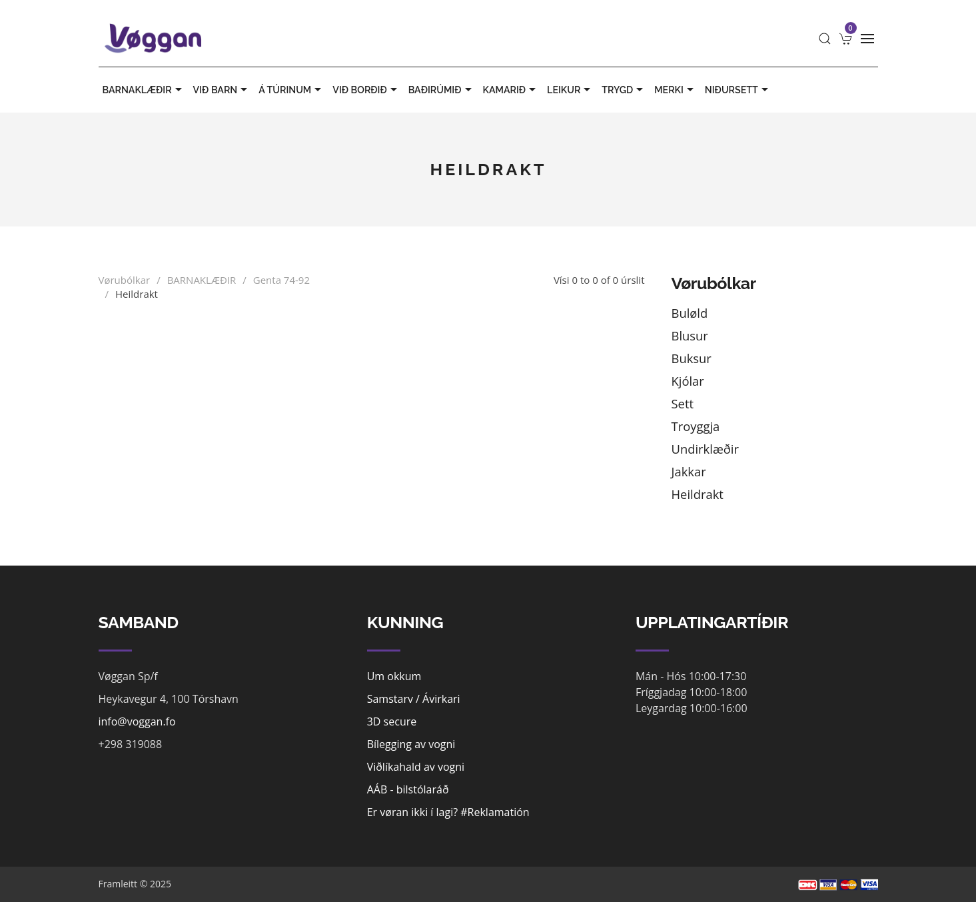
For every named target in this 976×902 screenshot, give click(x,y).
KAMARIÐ (511, 90)
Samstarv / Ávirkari (413, 698)
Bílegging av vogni (411, 744)
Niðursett (738, 90)
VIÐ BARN (222, 90)
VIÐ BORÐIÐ (366, 90)
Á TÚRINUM (291, 90)
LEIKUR (570, 90)
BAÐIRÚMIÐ (441, 90)
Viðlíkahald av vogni (415, 766)
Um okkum (394, 676)
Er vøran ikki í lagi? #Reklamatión (448, 812)
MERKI (675, 90)
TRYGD (624, 90)
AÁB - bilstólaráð (408, 789)
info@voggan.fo (137, 721)
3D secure (392, 721)
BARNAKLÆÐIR (144, 90)
